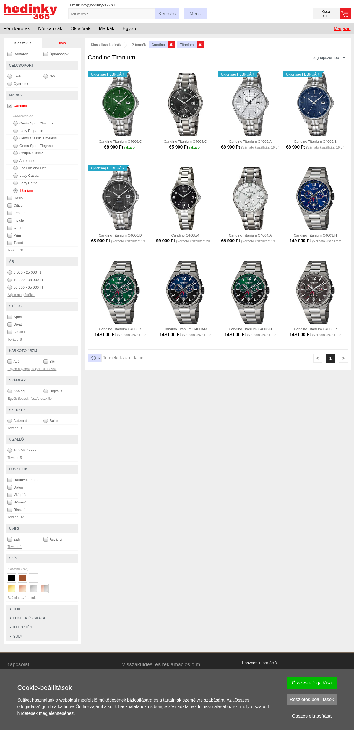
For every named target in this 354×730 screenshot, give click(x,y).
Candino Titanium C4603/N (250, 329)
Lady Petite (25, 183)
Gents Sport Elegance (34, 146)
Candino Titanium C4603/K (120, 329)
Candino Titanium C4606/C (120, 141)
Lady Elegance (28, 131)
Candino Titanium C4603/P (315, 329)
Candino (17, 106)
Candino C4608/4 (185, 235)
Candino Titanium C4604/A (250, 235)
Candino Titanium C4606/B (315, 141)
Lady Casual (26, 175)
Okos (61, 43)
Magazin (342, 28)
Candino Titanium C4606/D (120, 235)
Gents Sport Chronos (33, 123)
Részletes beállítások (312, 699)
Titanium (23, 190)
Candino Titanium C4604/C (185, 141)
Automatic (24, 161)
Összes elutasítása (312, 716)
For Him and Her (29, 168)
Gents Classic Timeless (35, 138)
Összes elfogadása (312, 682)
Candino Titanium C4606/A (250, 141)
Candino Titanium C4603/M (185, 329)
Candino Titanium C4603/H (315, 235)
